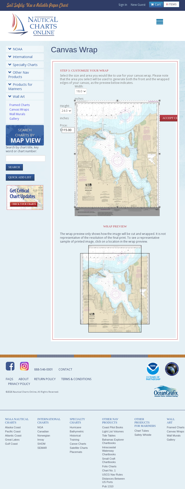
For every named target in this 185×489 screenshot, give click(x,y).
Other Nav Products (18, 74)
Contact (65, 369)
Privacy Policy (19, 384)
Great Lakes (12, 439)
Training (74, 439)
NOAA (15, 49)
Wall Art (16, 96)
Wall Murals (17, 114)
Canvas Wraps (19, 109)
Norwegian (43, 435)
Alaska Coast (13, 427)
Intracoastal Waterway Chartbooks (109, 451)
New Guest (138, 5)
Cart (156, 4)
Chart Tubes (141, 430)
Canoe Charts (78, 443)
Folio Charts (109, 466)
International (20, 56)
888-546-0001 (43, 369)
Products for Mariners (20, 86)
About (24, 379)
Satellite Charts (79, 447)
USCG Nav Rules (112, 474)
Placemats (76, 451)
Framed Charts (19, 105)
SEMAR (42, 447)
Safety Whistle (142, 434)
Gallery (14, 119)
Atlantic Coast (13, 435)
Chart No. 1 (109, 470)
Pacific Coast (12, 431)
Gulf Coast (11, 443)
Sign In (123, 5)
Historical (75, 435)
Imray (40, 439)
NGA (40, 427)
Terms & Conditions (76, 379)
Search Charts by (25, 136)
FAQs (9, 379)
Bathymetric (77, 431)
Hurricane (75, 427)
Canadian (43, 431)
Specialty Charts (23, 64)
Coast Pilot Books (112, 427)
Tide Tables (109, 435)
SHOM (41, 443)
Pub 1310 (107, 486)
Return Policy (45, 379)
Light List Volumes (113, 431)
